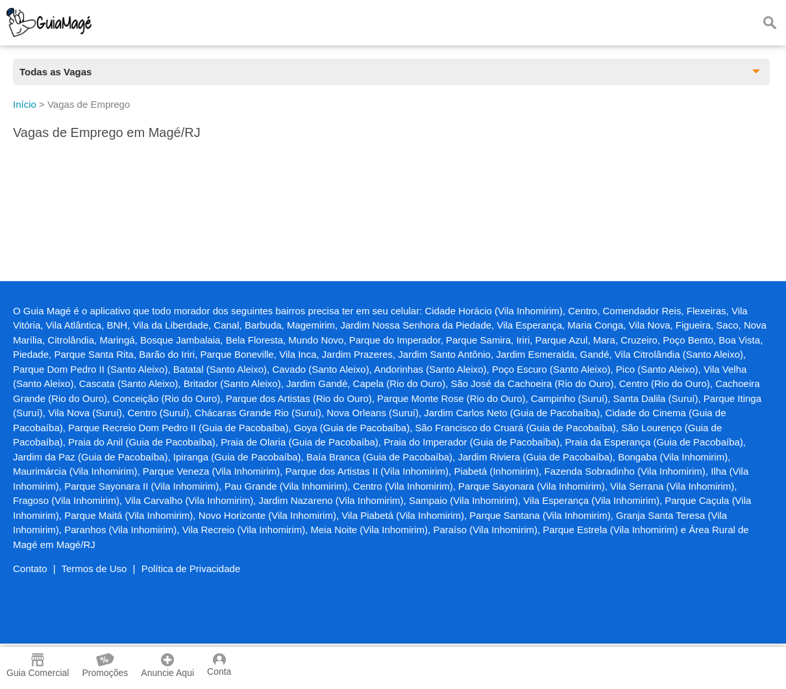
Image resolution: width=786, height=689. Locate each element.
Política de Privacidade (191, 568)
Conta (219, 665)
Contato (30, 568)
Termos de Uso (94, 568)
